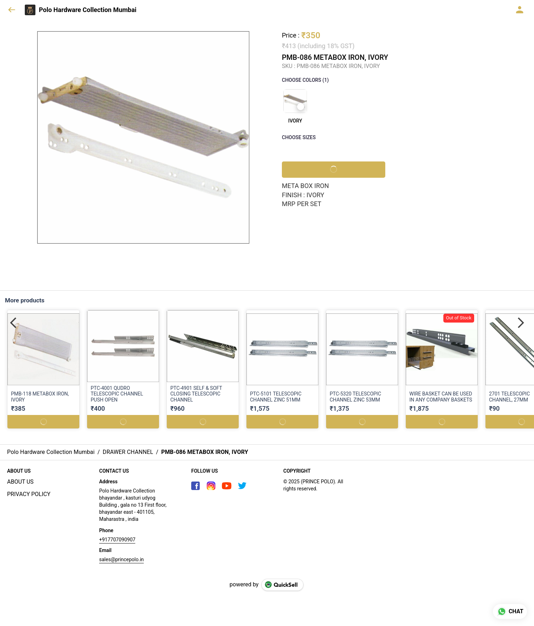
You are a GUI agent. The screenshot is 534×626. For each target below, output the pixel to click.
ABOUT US (20, 481)
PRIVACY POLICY (28, 494)
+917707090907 (117, 539)
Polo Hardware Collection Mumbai (88, 9)
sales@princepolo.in (121, 559)
